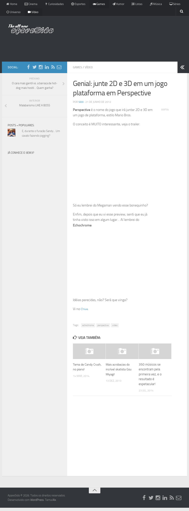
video (114, 328)
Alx (54, 503)
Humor (111, 5)
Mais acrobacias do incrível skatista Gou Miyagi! (119, 372)
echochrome (88, 328)
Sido (81, 105)
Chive (85, 312)
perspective (103, 328)
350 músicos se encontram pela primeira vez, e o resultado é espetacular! (150, 377)
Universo (13, 14)
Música (145, 5)
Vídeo (31, 14)
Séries (163, 5)
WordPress (37, 503)
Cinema (29, 5)
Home (11, 5)
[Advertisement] (94, 49)
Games (93, 5)
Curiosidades (51, 5)
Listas (128, 5)
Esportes (73, 5)
